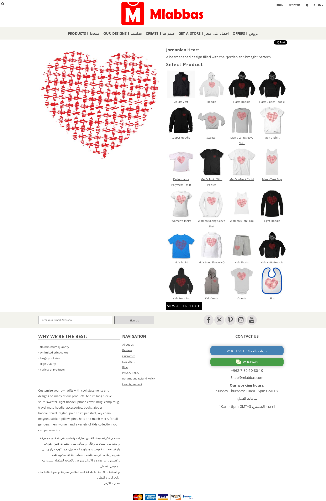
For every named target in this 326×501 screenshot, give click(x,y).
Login (280, 5)
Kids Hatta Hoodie (272, 262)
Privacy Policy (130, 373)
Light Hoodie (272, 221)
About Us (128, 344)
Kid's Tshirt (181, 262)
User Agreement (132, 384)
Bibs (272, 298)
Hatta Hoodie (241, 102)
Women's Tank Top (242, 221)
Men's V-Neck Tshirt (242, 179)
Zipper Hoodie (181, 137)
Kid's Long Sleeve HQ (212, 262)
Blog (125, 367)
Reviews (127, 350)
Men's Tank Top (272, 179)
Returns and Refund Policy (138, 378)
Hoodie (211, 102)
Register (294, 5)
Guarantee (128, 356)
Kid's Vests (211, 298)
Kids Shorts (242, 262)
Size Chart (128, 361)
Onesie (241, 298)
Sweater (211, 137)
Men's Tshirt (272, 137)
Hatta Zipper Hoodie (272, 102)
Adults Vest (181, 102)
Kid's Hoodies (181, 298)
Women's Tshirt (181, 221)
